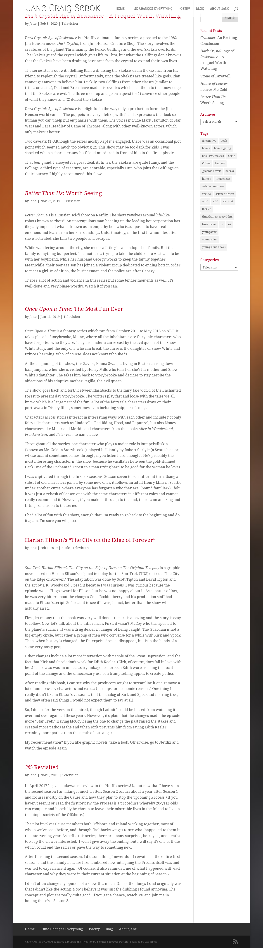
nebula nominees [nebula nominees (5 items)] (213, 186)
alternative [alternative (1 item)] (209, 140)
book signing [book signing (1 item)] (222, 148)
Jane (33, 23)
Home (120, 8)
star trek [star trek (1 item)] (228, 201)
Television (70, 23)
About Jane (219, 8)
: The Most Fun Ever (74, 309)
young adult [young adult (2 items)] (209, 239)
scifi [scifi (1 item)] (215, 201)
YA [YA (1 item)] (229, 224)
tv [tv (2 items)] (222, 224)
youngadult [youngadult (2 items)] (209, 232)
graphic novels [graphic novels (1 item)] (211, 171)
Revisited (42, 767)
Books (66, 548)
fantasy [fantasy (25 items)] (220, 163)
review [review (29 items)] (206, 194)
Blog (200, 8)
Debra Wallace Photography (63, 942)
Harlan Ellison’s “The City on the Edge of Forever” (90, 540)
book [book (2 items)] (224, 140)
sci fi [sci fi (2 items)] (205, 201)
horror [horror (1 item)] (229, 171)
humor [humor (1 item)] (206, 178)
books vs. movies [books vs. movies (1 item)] (213, 156)
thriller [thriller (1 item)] (206, 209)
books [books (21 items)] (206, 148)
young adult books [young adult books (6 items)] (213, 247)
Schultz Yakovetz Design (112, 942)
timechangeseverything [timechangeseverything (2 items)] (217, 216)
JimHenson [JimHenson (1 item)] (223, 178)
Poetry (184, 8)
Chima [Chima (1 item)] (206, 163)
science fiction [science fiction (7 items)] (225, 194)
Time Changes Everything (151, 8)
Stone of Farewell (215, 76)
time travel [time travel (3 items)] (209, 224)
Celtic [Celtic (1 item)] (231, 156)
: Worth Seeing (63, 193)
